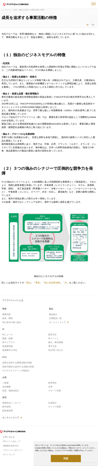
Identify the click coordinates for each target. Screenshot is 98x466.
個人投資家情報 (52, 282)
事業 (37, 282)
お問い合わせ (9, 437)
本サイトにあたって (12, 441)
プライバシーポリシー (13, 450)
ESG (15, 10)
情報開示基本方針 (11, 446)
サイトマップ (9, 454)
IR (66, 282)
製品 (28, 282)
